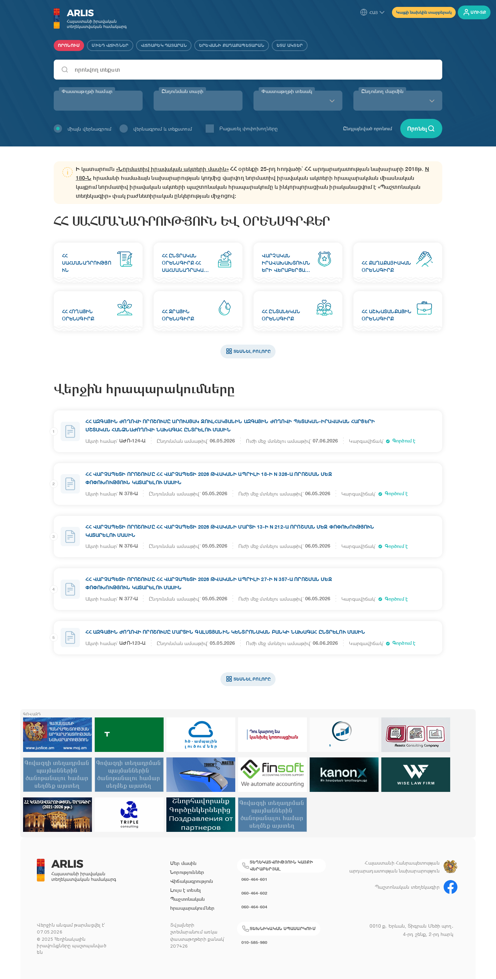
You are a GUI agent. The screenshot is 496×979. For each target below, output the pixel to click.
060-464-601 (254, 879)
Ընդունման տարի (182, 91)
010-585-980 (254, 942)
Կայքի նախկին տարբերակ (424, 12)
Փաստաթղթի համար (87, 91)
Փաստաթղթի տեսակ (286, 91)
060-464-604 (254, 906)
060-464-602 (254, 893)
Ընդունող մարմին (382, 91)
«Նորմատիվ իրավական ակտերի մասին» (172, 169)
